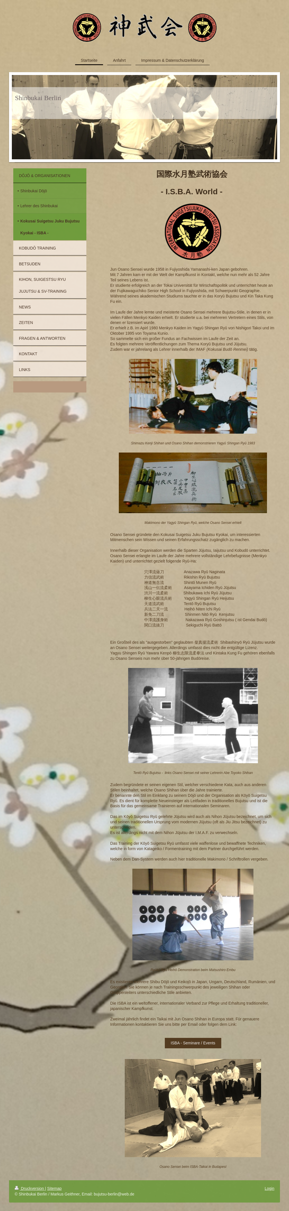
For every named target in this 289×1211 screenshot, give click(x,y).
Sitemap (54, 1188)
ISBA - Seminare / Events (193, 1043)
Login (269, 1188)
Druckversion (30, 1188)
